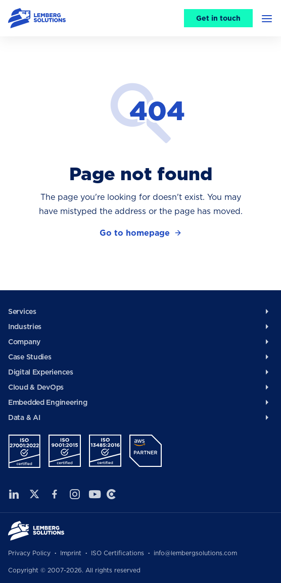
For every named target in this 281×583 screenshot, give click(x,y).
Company (24, 342)
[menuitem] (140, 311)
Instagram (75, 494)
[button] (267, 18)
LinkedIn (14, 494)
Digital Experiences (40, 372)
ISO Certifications (117, 553)
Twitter (34, 494)
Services (22, 311)
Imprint (70, 553)
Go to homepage (135, 233)
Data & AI (24, 417)
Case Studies (30, 357)
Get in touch (218, 18)
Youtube (93, 494)
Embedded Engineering (47, 402)
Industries (24, 327)
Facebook (55, 494)
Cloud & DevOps (36, 387)
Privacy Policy (29, 553)
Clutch (111, 494)
